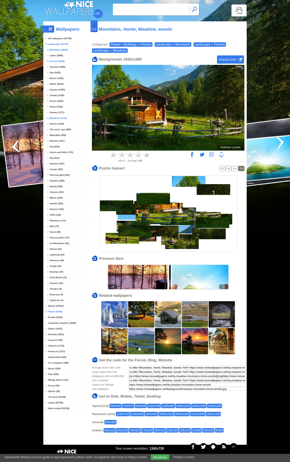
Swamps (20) (56, 272)
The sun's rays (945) (60, 129)
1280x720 (123, 414)
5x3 (235, 168)
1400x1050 (199, 406)
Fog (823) (55, 146)
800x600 (140, 406)
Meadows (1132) (58, 118)
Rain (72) (54, 226)
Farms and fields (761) (61, 152)
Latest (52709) (55, 402)
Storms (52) (56, 249)
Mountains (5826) (59, 50)
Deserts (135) (57, 209)
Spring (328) (56, 186)
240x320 (134, 430)
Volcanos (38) (57, 260)
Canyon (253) (57, 192)
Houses (145, 44)
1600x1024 (166, 414)
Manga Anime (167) (58, 380)
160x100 (159, 430)
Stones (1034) (57, 124)
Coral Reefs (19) (58, 277)
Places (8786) (55, 311)
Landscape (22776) (58, 44)
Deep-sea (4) (56, 294)
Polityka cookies (183, 457)
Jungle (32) (55, 266)
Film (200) (53, 374)
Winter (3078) (57, 84)
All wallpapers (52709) (60, 38)
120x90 (196, 430)
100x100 (208, 430)
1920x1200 (213, 414)
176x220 (147, 430)
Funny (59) (54, 385)
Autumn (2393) (57, 89)
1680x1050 (182, 414)
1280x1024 (183, 406)
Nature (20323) (56, 306)
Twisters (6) (56, 289)
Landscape (163, 44)
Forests (219, 44)
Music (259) (54, 368)
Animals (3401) (56, 334)
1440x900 (151, 414)
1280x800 (137, 414)
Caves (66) (55, 232)
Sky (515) (54, 158)
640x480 (115, 406)
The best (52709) (57, 397)
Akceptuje (160, 457)
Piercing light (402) (60, 175)
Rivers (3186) (57, 78)
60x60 (219, 430)
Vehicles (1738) (56, 346)
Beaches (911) (57, 141)
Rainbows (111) (58, 220)
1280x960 (168, 406)
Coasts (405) (56, 169)
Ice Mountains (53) (59, 243)
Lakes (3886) (56, 55)
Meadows (119, 50)
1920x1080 (198, 414)
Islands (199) (56, 203)
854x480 (110, 422)
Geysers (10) (56, 283)
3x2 (228, 168)
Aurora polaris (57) (60, 237)
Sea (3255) (55, 72)
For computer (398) (58, 363)
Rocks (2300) (56, 101)
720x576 (128, 406)
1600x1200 (214, 406)
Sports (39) (54, 391)
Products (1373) (56, 351)
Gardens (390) (57, 180)
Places (115, 44)
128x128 (184, 430)
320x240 (122, 430)
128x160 (172, 430)
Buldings (130, 44)
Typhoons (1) (56, 300)
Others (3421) (55, 328)
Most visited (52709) (59, 408)
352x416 (109, 430)
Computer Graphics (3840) (62, 323)
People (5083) (55, 317)
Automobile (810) (57, 357)
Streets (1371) (57, 112)
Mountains (182, 44)
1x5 (222, 168)
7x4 (241, 168)
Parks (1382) (56, 106)
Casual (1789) (55, 340)
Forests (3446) (57, 61)
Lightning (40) (57, 254)
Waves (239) (56, 198)
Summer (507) (57, 163)
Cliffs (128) (55, 215)
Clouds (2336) (57, 95)
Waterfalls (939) (58, 135)
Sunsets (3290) (57, 67)
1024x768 (154, 406)
